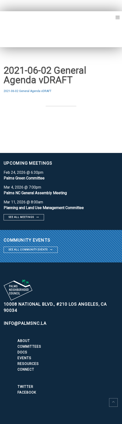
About (23, 341)
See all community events (28, 249)
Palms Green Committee (24, 178)
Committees (29, 346)
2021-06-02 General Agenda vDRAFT (27, 91)
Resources (28, 364)
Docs (22, 352)
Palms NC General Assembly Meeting (35, 193)
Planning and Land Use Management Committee (44, 208)
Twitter (25, 387)
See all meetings (21, 217)
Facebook (26, 392)
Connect (25, 369)
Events (24, 358)
